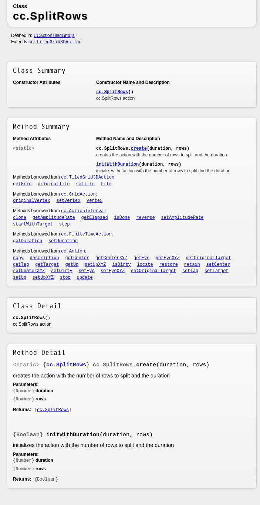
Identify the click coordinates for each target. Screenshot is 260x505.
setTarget (217, 271)
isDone (122, 217)
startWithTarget (33, 224)
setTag (190, 271)
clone (19, 217)
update (85, 277)
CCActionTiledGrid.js (54, 35)
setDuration (63, 241)
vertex (94, 200)
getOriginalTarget (208, 258)
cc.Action (73, 251)
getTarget (47, 264)
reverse (145, 217)
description (44, 258)
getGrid (22, 184)
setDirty (61, 271)
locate (145, 264)
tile (106, 184)
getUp (71, 264)
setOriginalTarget (153, 271)
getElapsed (94, 217)
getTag (21, 264)
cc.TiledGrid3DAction (55, 42)
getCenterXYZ (111, 258)
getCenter (77, 258)
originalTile (54, 184)
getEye (141, 258)
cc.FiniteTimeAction (86, 234)
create (139, 148)
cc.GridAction (78, 194)
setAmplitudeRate (182, 217)
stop (65, 277)
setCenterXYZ (29, 271)
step (64, 224)
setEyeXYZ (113, 271)
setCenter (218, 264)
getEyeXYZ (168, 258)
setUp (19, 277)
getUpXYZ (95, 264)
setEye (86, 271)
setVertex (69, 200)
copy (18, 258)
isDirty (121, 264)
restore (168, 264)
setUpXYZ (43, 277)
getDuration (27, 241)
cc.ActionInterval (83, 211)
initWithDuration (117, 164)
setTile (85, 184)
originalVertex (31, 200)
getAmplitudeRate (54, 217)
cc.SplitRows (112, 92)
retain (192, 264)
